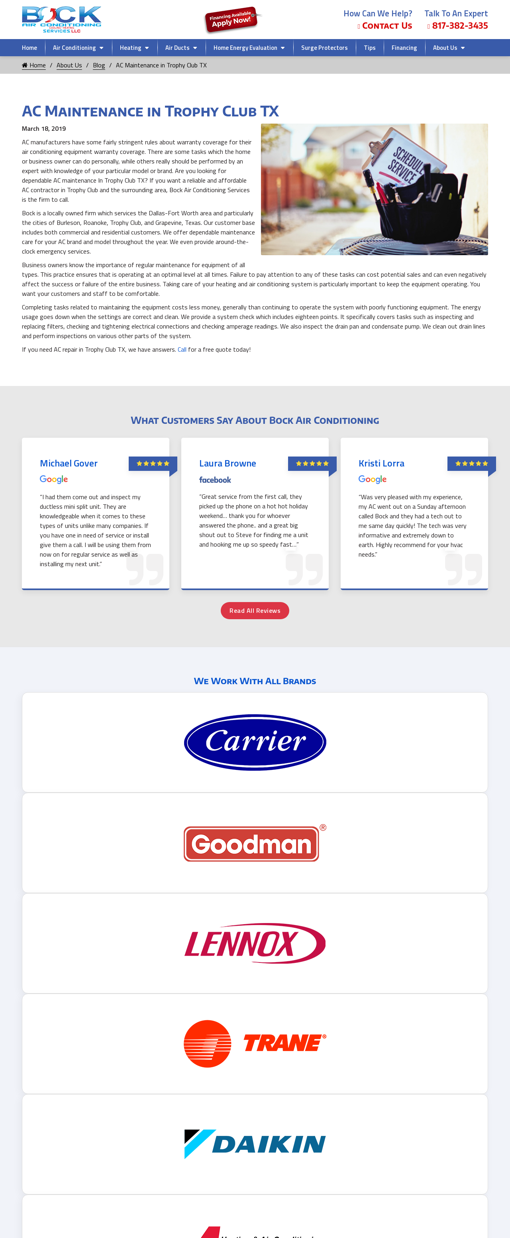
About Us (445, 47)
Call (182, 349)
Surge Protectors (324, 47)
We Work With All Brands (255, 680)
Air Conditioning (74, 47)
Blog (99, 65)
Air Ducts (177, 47)
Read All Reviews (255, 610)
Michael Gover (69, 463)
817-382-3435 (458, 25)
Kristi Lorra (381, 463)
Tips (370, 47)
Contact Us (385, 25)
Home (29, 47)
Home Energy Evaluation (245, 47)
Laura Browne (227, 463)
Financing (404, 47)
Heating (130, 47)
